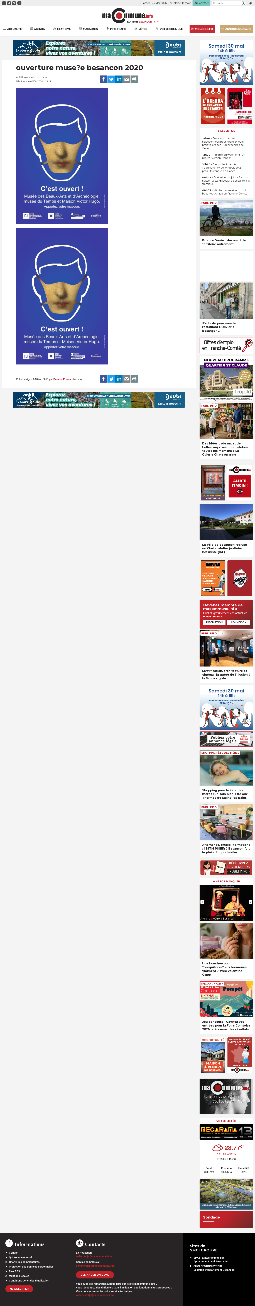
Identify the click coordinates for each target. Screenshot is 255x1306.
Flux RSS (14, 1271)
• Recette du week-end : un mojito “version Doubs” (223, 156)
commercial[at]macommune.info (95, 1265)
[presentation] (202, 902)
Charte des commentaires (24, 1262)
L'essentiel (226, 130)
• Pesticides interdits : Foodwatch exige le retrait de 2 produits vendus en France (221, 167)
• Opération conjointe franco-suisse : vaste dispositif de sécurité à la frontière (226, 181)
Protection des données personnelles (31, 1266)
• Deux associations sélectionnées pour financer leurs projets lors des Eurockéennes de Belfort (223, 143)
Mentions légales (19, 1276)
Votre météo (226, 1121)
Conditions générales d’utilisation (29, 1280)
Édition (132, 21)
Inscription (214, 622)
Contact (13, 1252)
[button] (243, 3)
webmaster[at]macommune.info (95, 1295)
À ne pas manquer (226, 881)
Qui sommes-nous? (20, 1257)
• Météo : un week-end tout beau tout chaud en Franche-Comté (224, 192)
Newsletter (19, 1288)
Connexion (238, 622)
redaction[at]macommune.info (94, 1256)
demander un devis (94, 1274)
